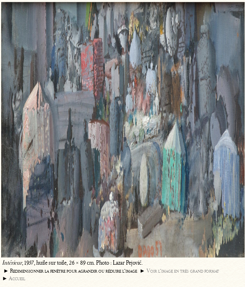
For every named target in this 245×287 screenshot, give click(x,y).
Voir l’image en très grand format (183, 271)
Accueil (17, 278)
